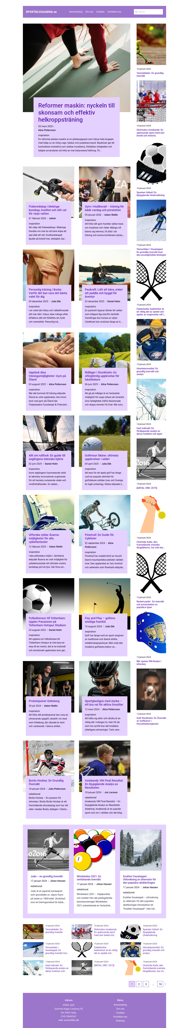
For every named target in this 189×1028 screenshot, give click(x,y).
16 (160, 984)
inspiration (43, 135)
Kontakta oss (114, 11)
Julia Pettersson (57, 788)
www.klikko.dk (71, 1020)
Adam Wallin (111, 214)
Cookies (100, 11)
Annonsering (75, 11)
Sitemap (120, 1020)
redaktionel (34, 794)
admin (52, 218)
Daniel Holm (113, 301)
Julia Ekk (56, 301)
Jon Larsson (111, 792)
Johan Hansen (57, 880)
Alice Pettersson (47, 130)
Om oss (89, 11)
